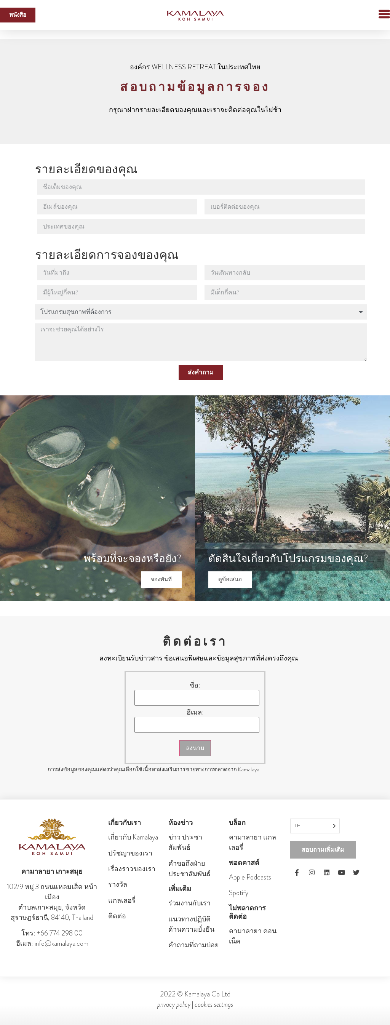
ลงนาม (195, 748)
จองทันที (161, 579)
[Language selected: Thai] (315, 826)
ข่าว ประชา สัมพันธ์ (185, 842)
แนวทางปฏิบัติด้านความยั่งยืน (191, 924)
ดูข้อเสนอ (230, 579)
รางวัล (117, 884)
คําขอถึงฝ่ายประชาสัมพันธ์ (189, 869)
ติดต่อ (117, 916)
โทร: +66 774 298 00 (52, 933)
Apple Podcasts (250, 877)
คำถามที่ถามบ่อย (193, 945)
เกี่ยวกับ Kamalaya (133, 837)
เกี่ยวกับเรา (124, 823)
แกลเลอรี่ (122, 900)
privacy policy (173, 1004)
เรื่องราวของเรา (131, 869)
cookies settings (214, 1004)
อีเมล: (195, 712)
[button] (371, 15)
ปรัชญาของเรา (130, 853)
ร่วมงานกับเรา (189, 903)
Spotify (238, 893)
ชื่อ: (195, 685)
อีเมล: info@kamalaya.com (52, 943)
